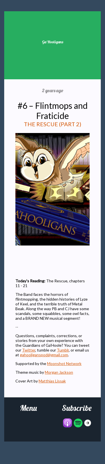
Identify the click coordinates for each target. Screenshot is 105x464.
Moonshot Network (64, 363)
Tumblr (63, 350)
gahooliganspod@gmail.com (44, 354)
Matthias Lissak (52, 381)
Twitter (28, 350)
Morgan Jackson (59, 372)
